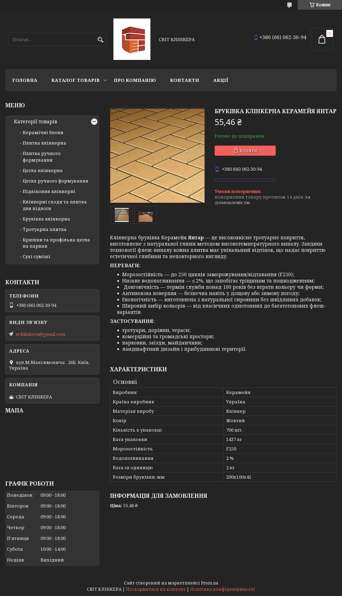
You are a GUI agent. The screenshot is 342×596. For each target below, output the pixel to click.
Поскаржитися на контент (156, 589)
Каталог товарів (75, 80)
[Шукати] (100, 40)
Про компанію (135, 80)
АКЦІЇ (220, 80)
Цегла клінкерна (43, 170)
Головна (24, 80)
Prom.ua (209, 583)
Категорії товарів (35, 121)
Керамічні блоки (43, 132)
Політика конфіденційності (222, 589)
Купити (248, 150)
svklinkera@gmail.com (40, 334)
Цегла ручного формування (55, 181)
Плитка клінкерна (44, 143)
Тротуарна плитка (45, 229)
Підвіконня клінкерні (49, 191)
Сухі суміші (36, 256)
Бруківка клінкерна (46, 219)
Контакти (184, 80)
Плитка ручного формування (42, 156)
